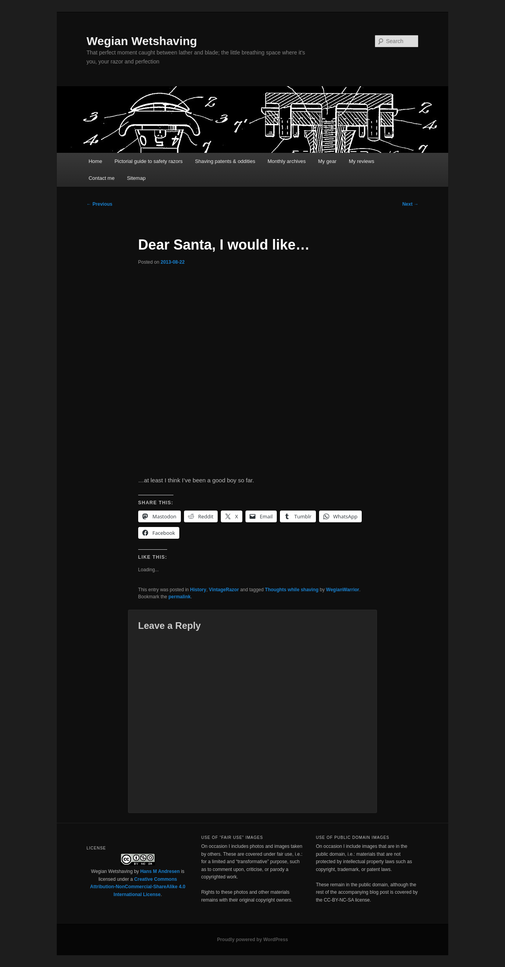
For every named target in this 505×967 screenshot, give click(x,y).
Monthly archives (286, 161)
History (198, 589)
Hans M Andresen (160, 871)
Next (410, 204)
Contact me (101, 178)
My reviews (361, 161)
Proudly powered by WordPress (252, 939)
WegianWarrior (342, 589)
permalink (179, 596)
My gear (327, 161)
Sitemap (136, 178)
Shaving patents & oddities (225, 161)
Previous (99, 204)
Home (95, 161)
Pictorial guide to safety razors (148, 161)
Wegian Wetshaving (142, 40)
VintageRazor (224, 589)
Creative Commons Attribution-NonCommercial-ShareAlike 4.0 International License (137, 886)
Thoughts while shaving (292, 589)
